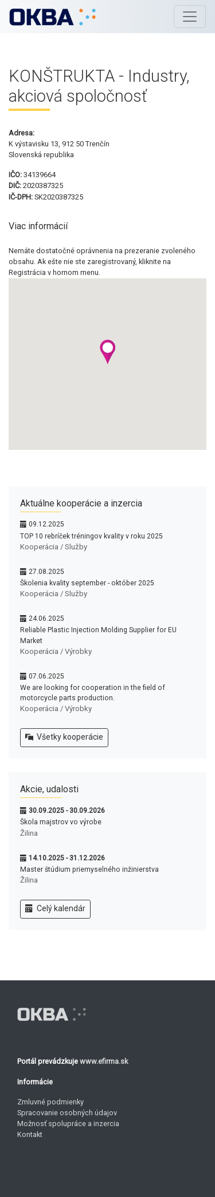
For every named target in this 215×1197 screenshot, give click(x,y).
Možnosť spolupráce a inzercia (68, 1123)
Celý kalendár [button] (55, 909)
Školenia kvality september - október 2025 (87, 583)
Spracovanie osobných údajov (67, 1112)
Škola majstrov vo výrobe (60, 822)
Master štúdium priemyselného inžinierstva (89, 869)
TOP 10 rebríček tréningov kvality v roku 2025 (91, 536)
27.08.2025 (46, 572)
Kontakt (29, 1134)
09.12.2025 (46, 524)
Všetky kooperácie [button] (64, 737)
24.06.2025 (46, 619)
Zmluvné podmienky (50, 1102)
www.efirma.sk (104, 1061)
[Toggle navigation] (190, 16)
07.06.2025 (46, 676)
